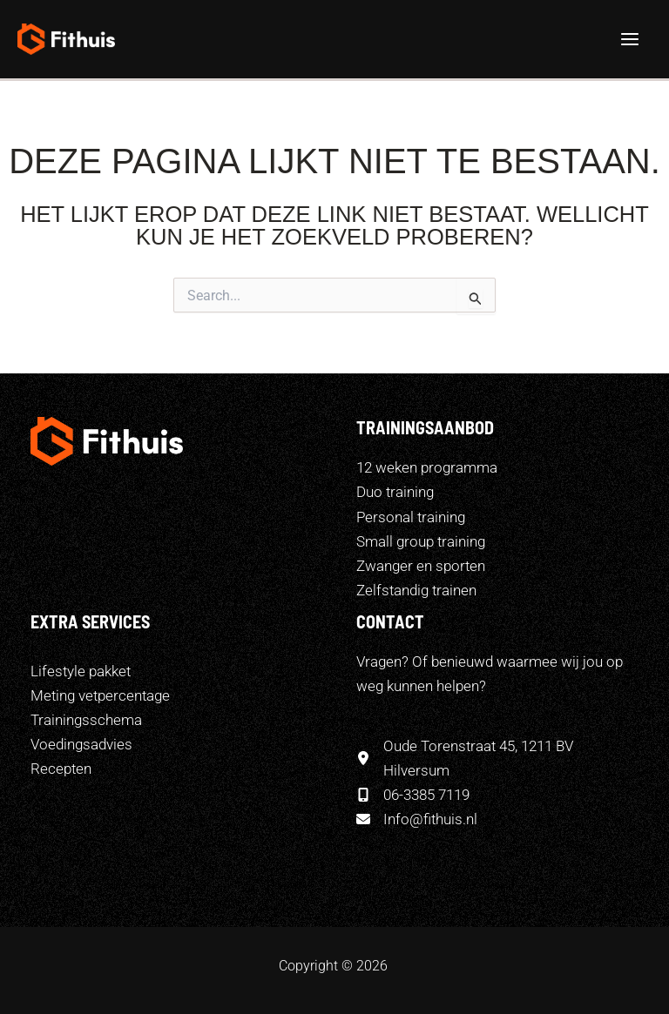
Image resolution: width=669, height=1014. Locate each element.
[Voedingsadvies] (81, 744)
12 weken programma (426, 467)
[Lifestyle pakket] (80, 671)
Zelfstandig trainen (416, 590)
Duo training (395, 491)
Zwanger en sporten (420, 565)
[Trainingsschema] (86, 720)
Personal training (410, 517)
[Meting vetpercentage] (100, 695)
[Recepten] (60, 768)
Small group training (420, 541)
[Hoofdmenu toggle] (630, 39)
